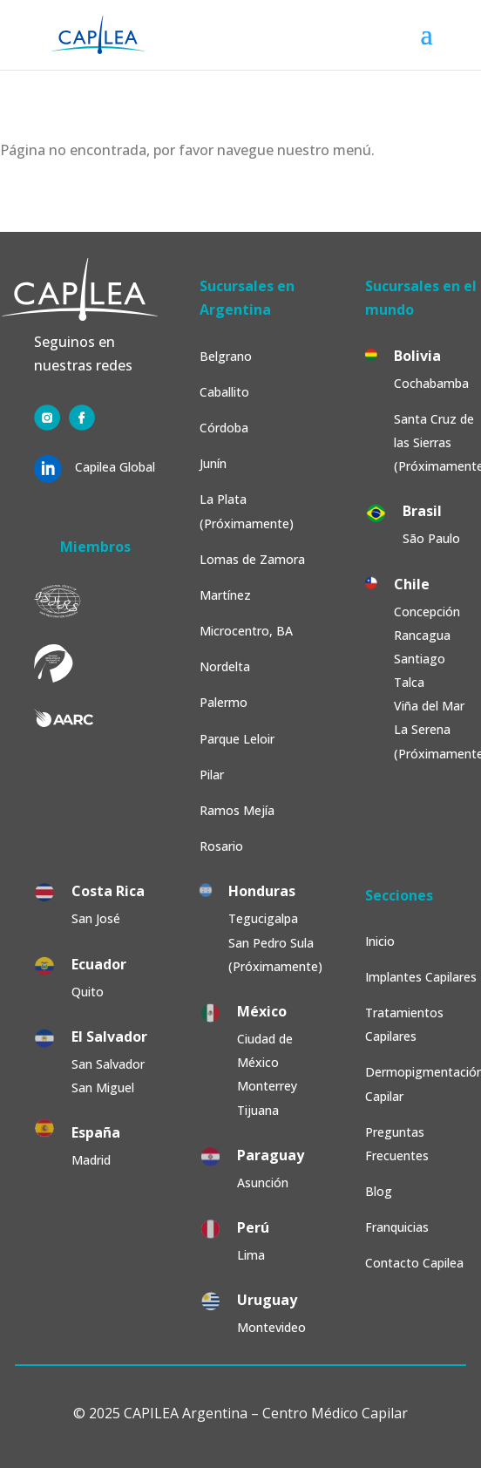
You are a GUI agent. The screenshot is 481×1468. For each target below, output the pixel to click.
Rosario (221, 846)
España (95, 1132)
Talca (409, 682)
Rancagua (422, 635)
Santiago (419, 658)
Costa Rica (108, 891)
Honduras (261, 891)
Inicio (380, 941)
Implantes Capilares (421, 976)
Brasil (422, 510)
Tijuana (259, 1110)
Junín (213, 463)
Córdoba (224, 427)
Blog (378, 1191)
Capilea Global (115, 467)
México (262, 1011)
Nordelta (225, 666)
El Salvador (109, 1036)
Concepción (427, 611)
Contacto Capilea (414, 1262)
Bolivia (417, 355)
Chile (412, 584)
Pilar (212, 774)
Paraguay (270, 1155)
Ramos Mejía (237, 810)
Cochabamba (431, 383)
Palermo (223, 702)
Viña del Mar (429, 705)
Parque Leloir (237, 739)
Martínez (225, 595)
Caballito (224, 392)
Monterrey (267, 1085)
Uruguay (267, 1299)
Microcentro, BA (246, 630)
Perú (253, 1227)
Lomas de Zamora (252, 559)
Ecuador (98, 964)
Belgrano (226, 356)
